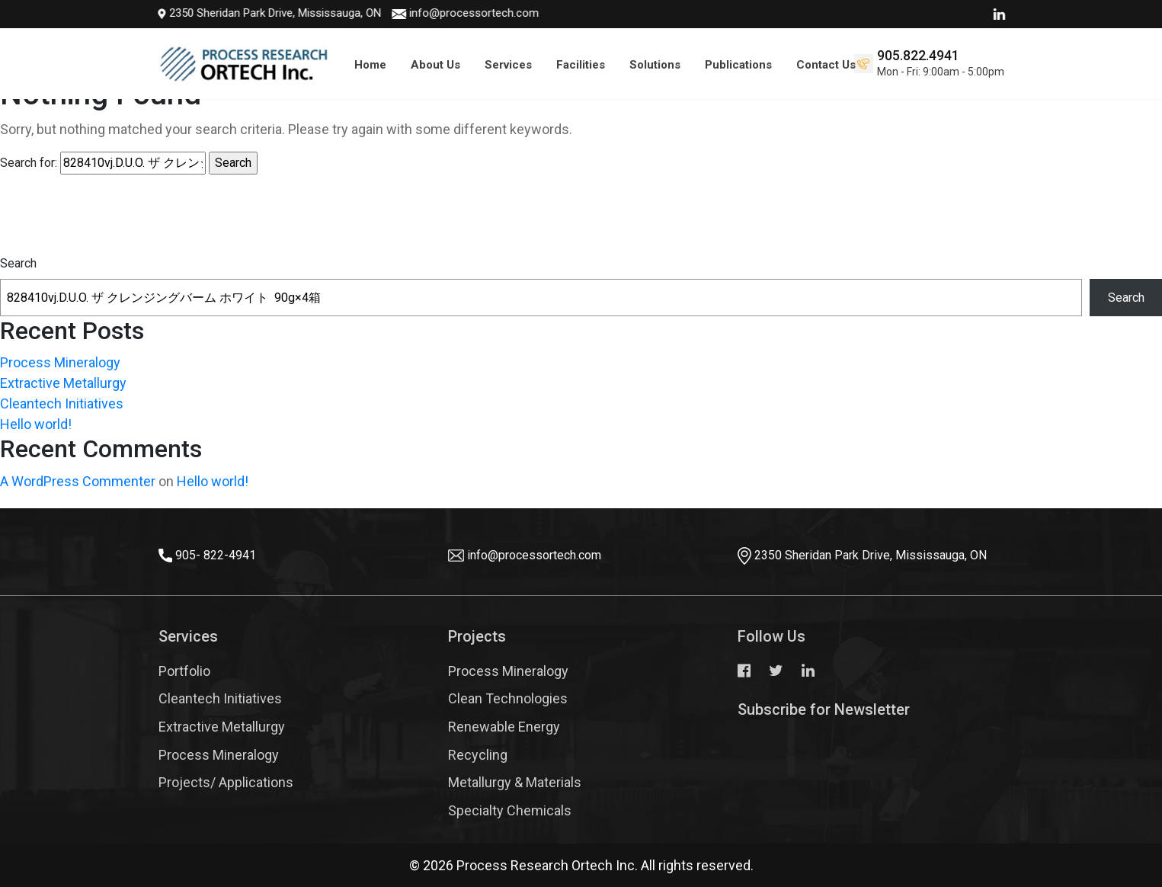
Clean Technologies (508, 698)
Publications (738, 65)
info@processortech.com (457, 13)
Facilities (580, 65)
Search (18, 263)
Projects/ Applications (225, 782)
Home (370, 65)
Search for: (28, 162)
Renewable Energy (504, 727)
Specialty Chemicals (509, 810)
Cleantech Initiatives (61, 403)
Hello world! (36, 424)
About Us (435, 65)
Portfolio (184, 671)
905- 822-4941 (215, 555)
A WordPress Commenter (77, 481)
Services (508, 65)
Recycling (477, 755)
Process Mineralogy (60, 362)
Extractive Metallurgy (63, 383)
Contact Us (826, 65)
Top (1124, 830)
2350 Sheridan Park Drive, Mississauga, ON (252, 13)
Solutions (654, 65)
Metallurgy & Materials (514, 782)
